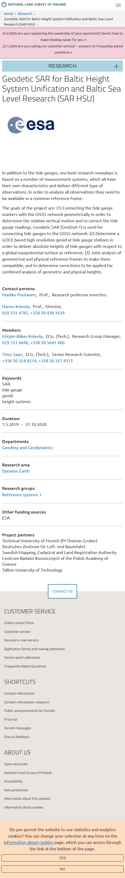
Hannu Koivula (15, 306)
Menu (118, 5)
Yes (62, 858)
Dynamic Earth (16, 470)
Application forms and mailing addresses (34, 648)
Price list (10, 719)
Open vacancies (16, 763)
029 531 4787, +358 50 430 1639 (33, 312)
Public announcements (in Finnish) (29, 710)
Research (25, 13)
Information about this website (27, 798)
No (62, 869)
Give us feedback (16, 736)
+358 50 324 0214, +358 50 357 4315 (37, 360)
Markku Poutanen (19, 294)
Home (8, 13)
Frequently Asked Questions (25, 666)
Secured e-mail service (21, 640)
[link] (62, 494)
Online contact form (19, 622)
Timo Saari (12, 354)
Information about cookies (28, 842)
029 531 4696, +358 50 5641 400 (33, 342)
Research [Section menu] (62, 66)
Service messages (17, 728)
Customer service (17, 631)
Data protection (16, 790)
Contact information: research (26, 702)
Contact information (19, 693)
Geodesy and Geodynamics (27, 447)
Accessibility (13, 781)
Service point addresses (22, 657)
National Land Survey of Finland (27, 772)
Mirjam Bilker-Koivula (22, 336)
